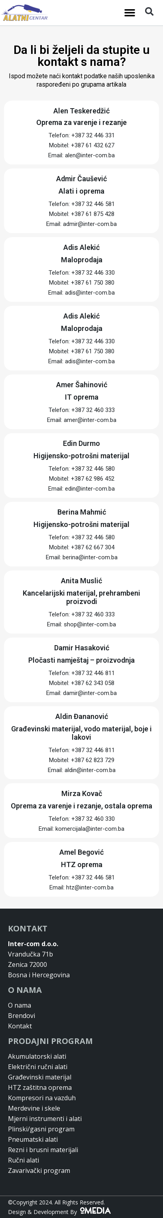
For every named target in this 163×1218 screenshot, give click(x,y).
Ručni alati (23, 1160)
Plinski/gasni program (41, 1129)
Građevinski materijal (39, 1077)
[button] (130, 13)
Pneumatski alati (33, 1139)
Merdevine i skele (34, 1108)
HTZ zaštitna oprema (40, 1087)
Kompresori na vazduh (42, 1097)
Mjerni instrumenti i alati (45, 1118)
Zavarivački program (39, 1170)
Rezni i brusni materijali (43, 1149)
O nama (19, 1005)
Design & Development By (59, 1212)
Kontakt (20, 1026)
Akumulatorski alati (37, 1056)
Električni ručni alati (37, 1066)
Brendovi (21, 1015)
